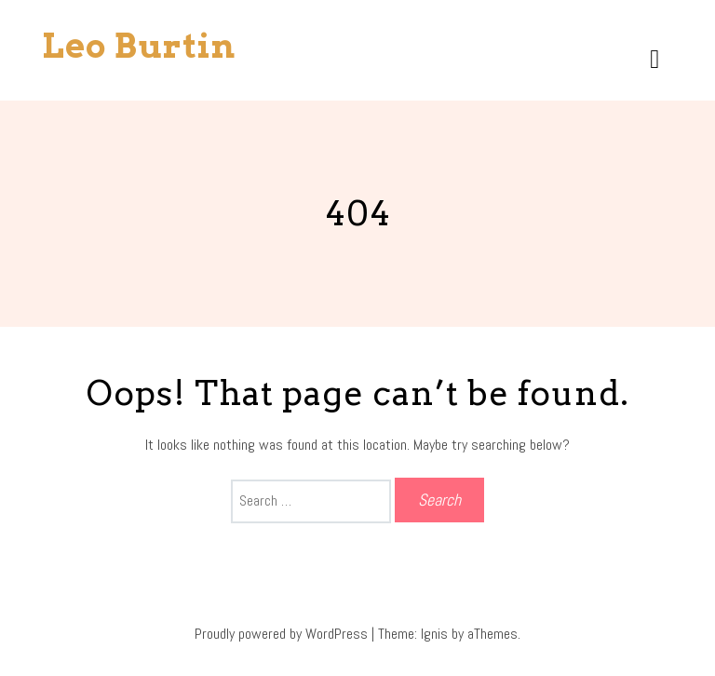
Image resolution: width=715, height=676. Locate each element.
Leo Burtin (139, 45)
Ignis (434, 633)
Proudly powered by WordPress (281, 633)
